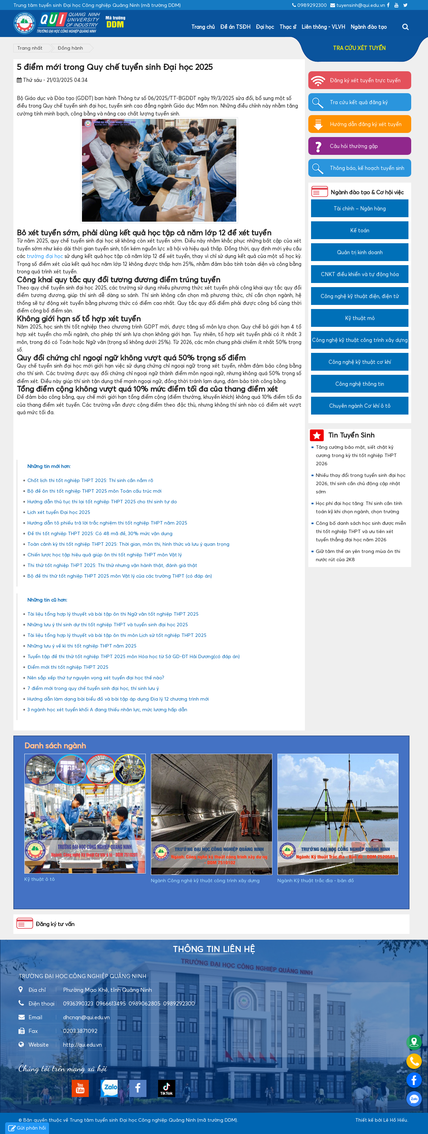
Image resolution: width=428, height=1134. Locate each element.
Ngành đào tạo (368, 27)
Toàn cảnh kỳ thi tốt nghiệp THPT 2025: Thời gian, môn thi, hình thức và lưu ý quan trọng (128, 544)
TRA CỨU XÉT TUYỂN (359, 48)
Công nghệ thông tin (359, 384)
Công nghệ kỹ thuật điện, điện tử (360, 296)
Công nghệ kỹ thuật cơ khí (360, 362)
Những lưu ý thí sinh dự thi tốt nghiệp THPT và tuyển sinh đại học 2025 (107, 624)
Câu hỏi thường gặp (354, 146)
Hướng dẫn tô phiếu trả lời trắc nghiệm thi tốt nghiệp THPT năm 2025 (107, 523)
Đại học (265, 27)
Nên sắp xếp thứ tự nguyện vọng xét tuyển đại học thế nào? (95, 677)
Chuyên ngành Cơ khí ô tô (360, 406)
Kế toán (359, 230)
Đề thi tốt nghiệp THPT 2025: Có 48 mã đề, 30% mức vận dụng (100, 533)
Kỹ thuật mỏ (360, 318)
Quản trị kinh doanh (360, 252)
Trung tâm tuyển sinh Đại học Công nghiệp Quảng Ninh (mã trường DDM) (153, 1120)
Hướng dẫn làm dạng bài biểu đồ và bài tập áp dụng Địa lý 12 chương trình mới (118, 699)
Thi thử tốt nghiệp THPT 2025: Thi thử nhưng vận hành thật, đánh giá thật (112, 565)
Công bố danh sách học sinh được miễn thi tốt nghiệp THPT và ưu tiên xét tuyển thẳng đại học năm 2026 (361, 531)
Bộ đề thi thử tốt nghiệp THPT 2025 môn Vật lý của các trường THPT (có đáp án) (119, 576)
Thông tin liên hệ (214, 949)
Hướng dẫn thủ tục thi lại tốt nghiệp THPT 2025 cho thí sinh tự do (102, 501)
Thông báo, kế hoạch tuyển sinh (367, 168)
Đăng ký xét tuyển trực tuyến (365, 80)
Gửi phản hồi (27, 1128)
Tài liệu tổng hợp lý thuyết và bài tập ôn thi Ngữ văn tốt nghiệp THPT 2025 (113, 614)
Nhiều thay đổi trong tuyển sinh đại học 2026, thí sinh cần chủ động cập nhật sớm (360, 483)
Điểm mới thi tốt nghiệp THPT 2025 (67, 667)
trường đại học (45, 256)
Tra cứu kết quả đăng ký (359, 102)
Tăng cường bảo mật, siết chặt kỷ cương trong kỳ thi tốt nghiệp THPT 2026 (356, 455)
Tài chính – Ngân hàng (360, 208)
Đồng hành (70, 48)
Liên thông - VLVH (323, 27)
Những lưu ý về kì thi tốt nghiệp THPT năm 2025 (81, 646)
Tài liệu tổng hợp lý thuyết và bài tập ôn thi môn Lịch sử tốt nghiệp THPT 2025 (116, 635)
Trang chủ (203, 27)
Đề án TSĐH (235, 27)
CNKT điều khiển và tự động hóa (360, 274)
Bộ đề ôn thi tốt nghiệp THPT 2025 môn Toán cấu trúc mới (94, 491)
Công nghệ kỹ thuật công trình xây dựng (360, 340)
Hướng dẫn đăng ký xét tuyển (366, 124)
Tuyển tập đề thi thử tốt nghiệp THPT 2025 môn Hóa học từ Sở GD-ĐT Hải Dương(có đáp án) (133, 656)
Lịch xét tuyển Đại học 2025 (58, 512)
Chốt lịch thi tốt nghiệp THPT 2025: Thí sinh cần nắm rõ (90, 480)
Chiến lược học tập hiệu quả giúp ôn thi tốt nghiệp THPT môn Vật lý (104, 554)
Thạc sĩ (288, 27)
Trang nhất (30, 48)
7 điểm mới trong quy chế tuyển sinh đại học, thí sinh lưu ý (93, 688)
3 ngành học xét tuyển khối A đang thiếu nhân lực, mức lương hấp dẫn (107, 709)
